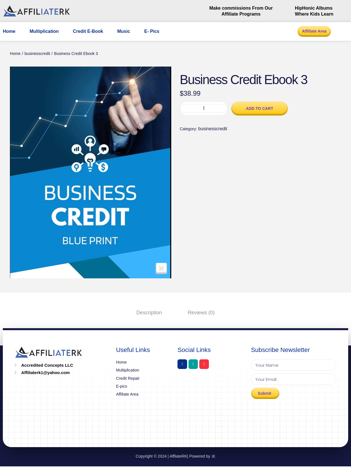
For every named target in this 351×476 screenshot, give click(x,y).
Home (9, 31)
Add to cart (259, 131)
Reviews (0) (197, 312)
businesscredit (40, 54)
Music (123, 31)
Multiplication (44, 31)
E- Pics (151, 31)
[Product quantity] (204, 131)
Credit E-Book (88, 31)
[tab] (153, 312)
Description (153, 312)
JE (213, 465)
